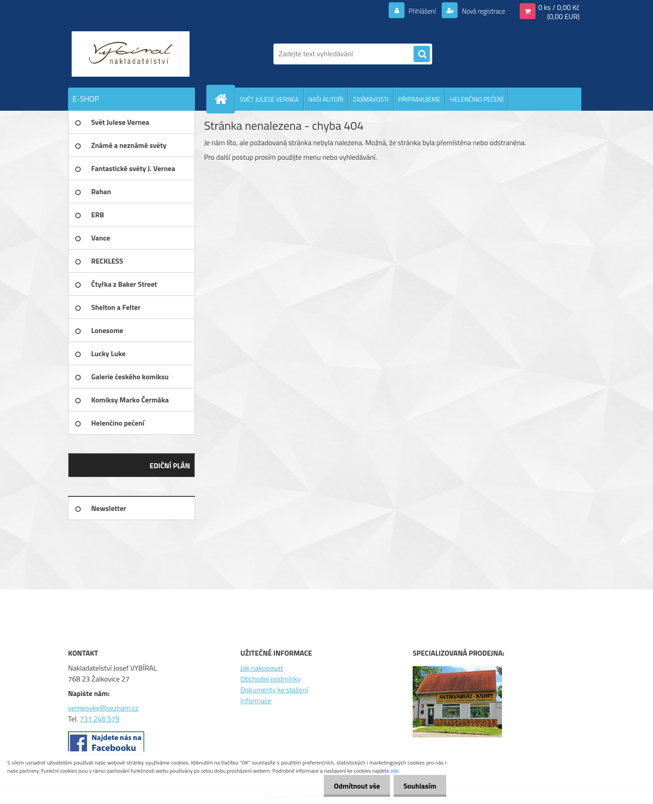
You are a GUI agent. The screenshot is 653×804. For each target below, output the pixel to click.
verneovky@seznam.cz (103, 707)
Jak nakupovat (261, 667)
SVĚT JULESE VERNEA (269, 99)
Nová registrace (480, 10)
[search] (422, 54)
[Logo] (130, 54)
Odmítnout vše (353, 785)
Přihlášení (417, 10)
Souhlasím (418, 785)
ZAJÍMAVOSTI (371, 99)
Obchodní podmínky (270, 678)
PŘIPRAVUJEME (419, 99)
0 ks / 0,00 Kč (559, 7)
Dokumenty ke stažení (274, 689)
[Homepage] (224, 99)
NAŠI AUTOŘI (325, 99)
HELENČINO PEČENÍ (476, 99)
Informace (255, 700)
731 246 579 (100, 718)
